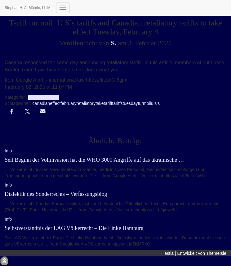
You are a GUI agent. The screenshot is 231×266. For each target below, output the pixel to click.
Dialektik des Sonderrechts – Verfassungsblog (56, 194)
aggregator (38, 97)
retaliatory (86, 103)
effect (55, 103)
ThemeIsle (216, 253)
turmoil (144, 103)
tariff (108, 103)
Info (54, 97)
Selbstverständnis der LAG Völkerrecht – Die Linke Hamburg (74, 228)
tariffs (117, 103)
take (100, 103)
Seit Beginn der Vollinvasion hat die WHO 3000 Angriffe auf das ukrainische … (94, 160)
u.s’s (155, 103)
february (68, 103)
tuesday (130, 103)
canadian (41, 103)
